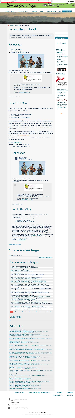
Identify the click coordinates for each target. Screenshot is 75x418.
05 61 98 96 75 (14, 402)
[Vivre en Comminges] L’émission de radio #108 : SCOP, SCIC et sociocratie (26, 287)
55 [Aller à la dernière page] (47, 311)
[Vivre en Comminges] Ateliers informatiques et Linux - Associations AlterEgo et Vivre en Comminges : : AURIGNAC (32, 304)
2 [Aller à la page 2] (15, 311)
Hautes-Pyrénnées (15, 371)
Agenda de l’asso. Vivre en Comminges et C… (27, 392)
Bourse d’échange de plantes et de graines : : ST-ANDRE (22, 295)
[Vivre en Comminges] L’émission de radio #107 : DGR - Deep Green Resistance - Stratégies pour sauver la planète (31, 289)
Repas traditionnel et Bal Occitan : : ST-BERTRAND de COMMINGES (23, 364)
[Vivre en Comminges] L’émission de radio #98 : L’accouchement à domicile (26, 309)
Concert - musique (45, 331)
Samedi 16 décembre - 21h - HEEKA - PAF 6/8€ (62, 107)
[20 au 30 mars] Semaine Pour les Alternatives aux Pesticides (23, 299)
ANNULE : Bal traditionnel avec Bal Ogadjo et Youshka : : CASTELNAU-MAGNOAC (26, 349)
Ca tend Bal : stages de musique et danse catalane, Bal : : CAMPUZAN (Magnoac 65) (26, 370)
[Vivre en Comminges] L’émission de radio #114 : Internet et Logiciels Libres (26, 277)
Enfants (44, 348)
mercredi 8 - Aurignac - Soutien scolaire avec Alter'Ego (62, 58)
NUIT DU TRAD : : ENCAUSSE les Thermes (18, 330)
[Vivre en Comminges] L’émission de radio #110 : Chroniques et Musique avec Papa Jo (28, 284)
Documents (51, 392)
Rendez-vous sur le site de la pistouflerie (62, 103)
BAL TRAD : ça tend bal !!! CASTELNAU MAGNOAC (20, 382)
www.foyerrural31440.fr (24, 92)
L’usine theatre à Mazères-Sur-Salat (60, 74)
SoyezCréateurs (46, 411)
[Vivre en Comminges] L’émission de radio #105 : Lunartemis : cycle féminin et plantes (28, 293)
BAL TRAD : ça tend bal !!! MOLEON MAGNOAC (19, 379)
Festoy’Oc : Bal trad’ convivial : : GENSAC (18, 335)
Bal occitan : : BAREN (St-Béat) (15, 337)
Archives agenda (18, 25)
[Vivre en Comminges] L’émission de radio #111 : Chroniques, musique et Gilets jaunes (28, 281)
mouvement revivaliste (23, 135)
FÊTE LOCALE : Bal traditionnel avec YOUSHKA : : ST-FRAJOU (22, 360)
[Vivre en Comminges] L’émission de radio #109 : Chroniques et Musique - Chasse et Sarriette (30, 285)
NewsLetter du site (61, 392)
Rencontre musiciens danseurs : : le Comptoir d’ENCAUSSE (21, 331)
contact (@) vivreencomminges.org (19, 405)
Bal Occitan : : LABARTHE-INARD (16, 341)
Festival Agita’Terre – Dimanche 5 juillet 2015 (62, 95)
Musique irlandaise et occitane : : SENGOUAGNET (19, 388)
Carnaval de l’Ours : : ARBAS (15, 367)
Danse (47, 335)
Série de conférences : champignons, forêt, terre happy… (22, 266)
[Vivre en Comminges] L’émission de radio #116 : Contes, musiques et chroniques (27, 274)
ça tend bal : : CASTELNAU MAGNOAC (17, 386)
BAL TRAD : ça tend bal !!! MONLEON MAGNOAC (19, 384)
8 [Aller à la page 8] (36, 311)
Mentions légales (43, 409)
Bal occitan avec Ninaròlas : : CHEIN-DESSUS (18, 348)
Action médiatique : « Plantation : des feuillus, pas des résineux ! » (24, 267)
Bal (10, 320)
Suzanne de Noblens (38, 411)
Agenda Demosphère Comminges (18, 269)
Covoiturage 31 (60, 47)
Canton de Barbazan (36, 356)
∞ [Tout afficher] (50, 311)
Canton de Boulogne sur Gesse (34, 335)
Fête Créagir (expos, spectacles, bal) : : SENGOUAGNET (21, 353)
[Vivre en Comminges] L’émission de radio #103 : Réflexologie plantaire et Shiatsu (27, 298)
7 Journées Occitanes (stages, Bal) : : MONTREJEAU (20, 368)
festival (45, 352)
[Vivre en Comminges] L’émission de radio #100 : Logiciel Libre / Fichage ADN (27, 306)
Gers (39, 363)
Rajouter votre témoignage (45, 257)
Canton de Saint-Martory (41, 338)
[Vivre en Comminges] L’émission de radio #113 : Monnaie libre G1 (24, 278)
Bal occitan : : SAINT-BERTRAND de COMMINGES (19, 356)
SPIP (52, 411)
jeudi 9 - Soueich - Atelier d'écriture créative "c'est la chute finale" (62, 64)
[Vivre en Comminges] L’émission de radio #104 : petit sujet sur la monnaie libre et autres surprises (31, 296)
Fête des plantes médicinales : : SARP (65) (19, 273)
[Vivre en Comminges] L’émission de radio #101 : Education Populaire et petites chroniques (29, 302)
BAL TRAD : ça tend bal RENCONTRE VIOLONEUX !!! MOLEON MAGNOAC (25, 381)
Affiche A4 (13, 255)
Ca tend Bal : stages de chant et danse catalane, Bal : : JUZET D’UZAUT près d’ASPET (27, 373)
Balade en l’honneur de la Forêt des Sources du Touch (22, 271)
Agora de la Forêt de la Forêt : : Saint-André (20, 270)
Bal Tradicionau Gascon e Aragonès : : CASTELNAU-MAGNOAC (22, 357)
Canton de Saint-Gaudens (30, 341)
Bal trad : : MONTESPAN (14, 343)
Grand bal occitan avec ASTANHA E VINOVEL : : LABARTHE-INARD (23, 345)
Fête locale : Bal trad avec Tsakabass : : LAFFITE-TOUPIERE (22, 338)
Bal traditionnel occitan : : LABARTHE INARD (18, 342)
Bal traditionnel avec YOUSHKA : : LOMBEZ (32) (19, 363)
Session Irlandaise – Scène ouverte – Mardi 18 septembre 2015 (62, 91)
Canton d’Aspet (32, 330)
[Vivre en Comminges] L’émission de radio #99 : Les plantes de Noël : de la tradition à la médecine (31, 307)
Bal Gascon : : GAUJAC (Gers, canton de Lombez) (19, 378)
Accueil (58, 36)
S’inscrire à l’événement (15, 244)
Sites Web (43, 392)
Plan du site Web (9, 392)
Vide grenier (49, 352)
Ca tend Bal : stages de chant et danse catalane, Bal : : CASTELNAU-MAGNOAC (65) (27, 375)
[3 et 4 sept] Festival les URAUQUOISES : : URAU (19, 352)
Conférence (32, 367)
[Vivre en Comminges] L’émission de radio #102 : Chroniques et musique (26, 300)
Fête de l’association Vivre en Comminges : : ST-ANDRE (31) (23, 275)
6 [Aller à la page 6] (29, 311)
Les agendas (12, 25)
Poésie (47, 353)
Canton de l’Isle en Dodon (42, 360)
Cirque (42, 353)
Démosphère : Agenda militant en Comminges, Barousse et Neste (60, 52)
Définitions (71, 392)
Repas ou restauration (13, 339)
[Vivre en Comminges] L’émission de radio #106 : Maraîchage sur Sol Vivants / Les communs (30, 292)
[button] (64, 1)
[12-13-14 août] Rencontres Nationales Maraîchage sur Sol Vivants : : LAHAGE (27, 291)
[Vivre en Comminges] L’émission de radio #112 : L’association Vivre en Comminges (28, 280)
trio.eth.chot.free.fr (18, 142)
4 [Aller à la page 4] (22, 311)
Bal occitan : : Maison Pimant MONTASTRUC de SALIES (21, 334)
